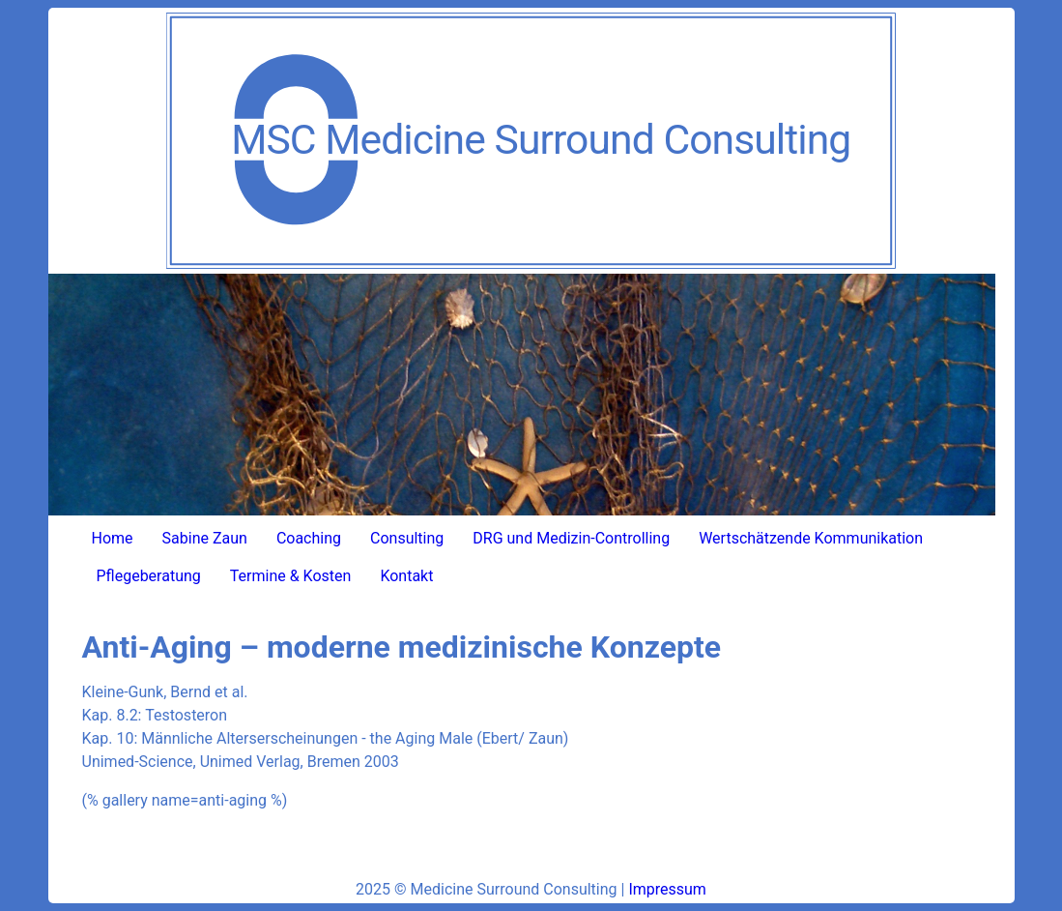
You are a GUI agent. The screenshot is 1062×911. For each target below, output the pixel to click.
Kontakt (406, 576)
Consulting (407, 538)
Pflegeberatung (149, 576)
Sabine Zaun (204, 538)
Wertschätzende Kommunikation (811, 538)
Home (112, 538)
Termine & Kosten (291, 576)
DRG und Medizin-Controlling (571, 538)
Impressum (667, 889)
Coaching (308, 538)
